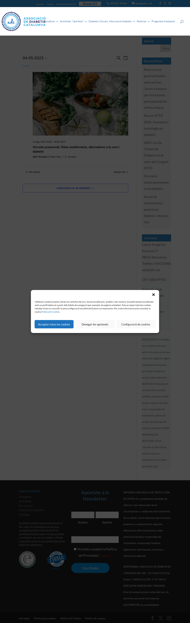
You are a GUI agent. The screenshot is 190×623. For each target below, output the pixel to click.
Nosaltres (49, 21)
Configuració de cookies (135, 324)
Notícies (142, 21)
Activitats (65, 21)
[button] (153, 294)
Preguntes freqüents (163, 21)
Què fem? (78, 21)
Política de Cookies (50, 311)
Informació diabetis (120, 21)
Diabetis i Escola (98, 21)
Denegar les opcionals (95, 324)
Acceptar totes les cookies (54, 324)
